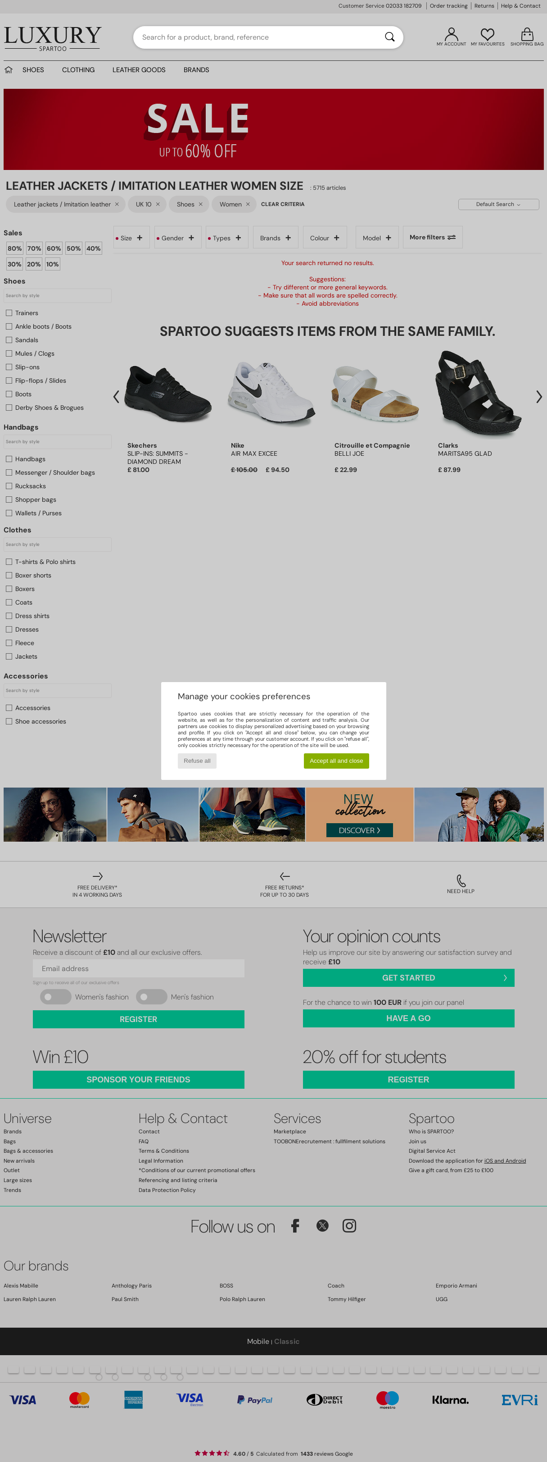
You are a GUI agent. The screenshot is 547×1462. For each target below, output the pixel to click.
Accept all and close (336, 760)
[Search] (390, 37)
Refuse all (197, 760)
